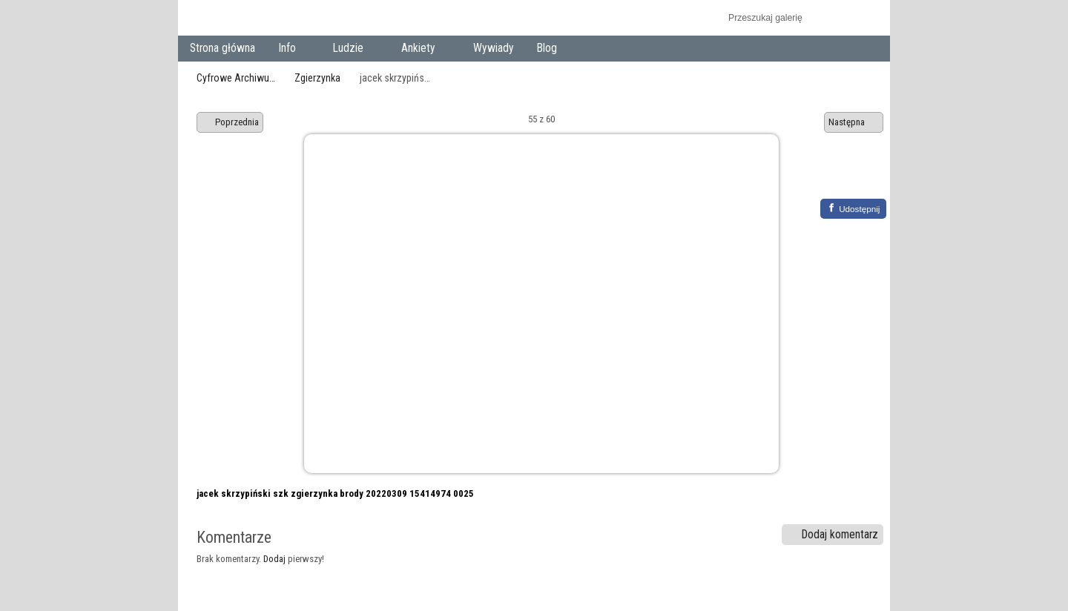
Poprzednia (230, 122)
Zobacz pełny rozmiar (832, 175)
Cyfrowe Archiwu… (236, 78)
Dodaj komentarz (833, 534)
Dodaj (274, 558)
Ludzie (351, 49)
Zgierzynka (317, 78)
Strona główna (222, 48)
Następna (853, 122)
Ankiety (421, 49)
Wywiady (493, 48)
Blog (547, 48)
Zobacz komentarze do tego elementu (864, 175)
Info (289, 49)
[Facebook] (853, 209)
